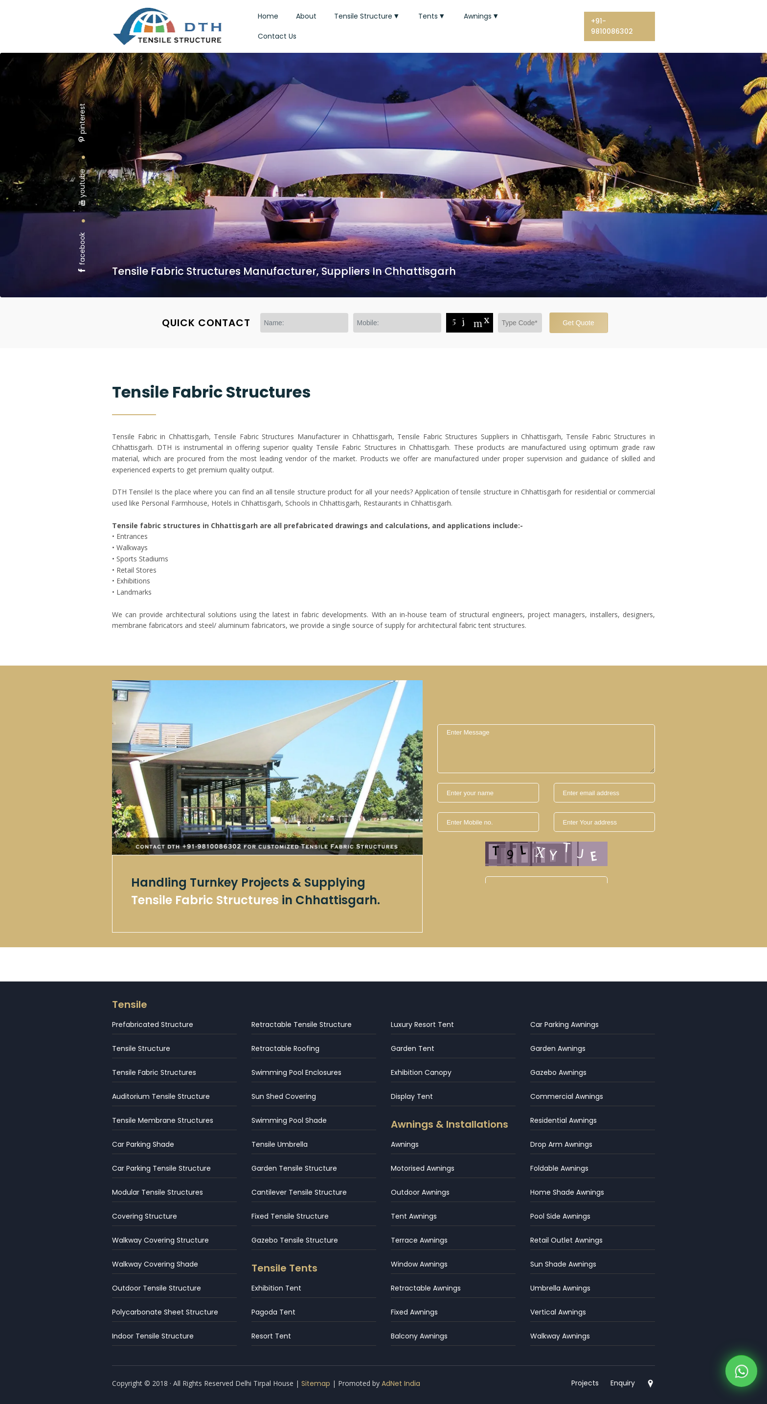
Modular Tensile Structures (157, 1192)
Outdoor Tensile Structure (156, 1288)
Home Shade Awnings (567, 1192)
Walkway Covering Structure (160, 1240)
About (306, 16)
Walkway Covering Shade (155, 1264)
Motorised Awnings (422, 1168)
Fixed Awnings (414, 1312)
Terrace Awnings (419, 1240)
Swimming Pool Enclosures (296, 1072)
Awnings (482, 16)
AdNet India (401, 1383)
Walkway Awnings (560, 1336)
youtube (82, 187)
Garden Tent (412, 1048)
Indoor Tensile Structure (153, 1336)
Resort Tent (271, 1336)
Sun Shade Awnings (563, 1264)
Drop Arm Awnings (561, 1144)
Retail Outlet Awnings (566, 1240)
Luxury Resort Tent (422, 1024)
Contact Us (277, 36)
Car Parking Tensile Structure (161, 1168)
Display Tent (412, 1096)
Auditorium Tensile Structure (161, 1096)
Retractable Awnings (426, 1288)
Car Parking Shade (143, 1144)
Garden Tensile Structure (294, 1168)
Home (268, 16)
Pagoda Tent (273, 1312)
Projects (585, 1383)
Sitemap (315, 1383)
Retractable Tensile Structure (301, 1024)
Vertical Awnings (558, 1312)
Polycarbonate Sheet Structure (165, 1312)
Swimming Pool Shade (289, 1120)
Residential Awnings (563, 1120)
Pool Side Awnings (560, 1216)
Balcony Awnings (419, 1336)
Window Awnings (419, 1264)
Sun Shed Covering (283, 1096)
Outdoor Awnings (420, 1192)
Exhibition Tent (276, 1288)
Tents (432, 16)
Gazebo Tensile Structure (294, 1240)
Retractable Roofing (285, 1048)
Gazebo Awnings (558, 1072)
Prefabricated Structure (152, 1024)
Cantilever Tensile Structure (299, 1192)
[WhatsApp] (741, 1373)
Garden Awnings (558, 1048)
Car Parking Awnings (564, 1024)
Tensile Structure (367, 16)
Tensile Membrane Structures (162, 1120)
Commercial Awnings (566, 1096)
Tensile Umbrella (279, 1144)
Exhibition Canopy (421, 1072)
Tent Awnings (414, 1216)
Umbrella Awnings (560, 1288)
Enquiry (622, 1383)
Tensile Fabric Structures (154, 1072)
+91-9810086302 (612, 26)
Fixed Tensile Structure (290, 1216)
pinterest (82, 123)
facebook (82, 253)
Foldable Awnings (559, 1168)
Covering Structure (144, 1216)
